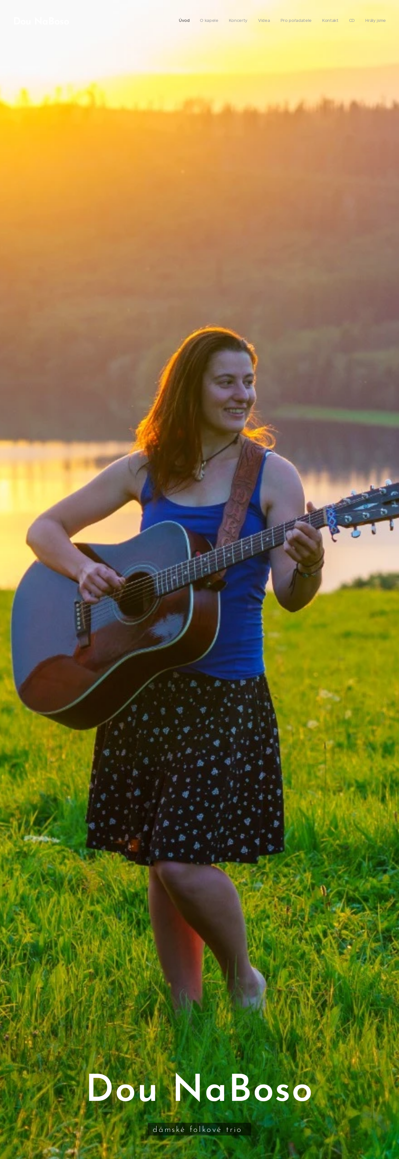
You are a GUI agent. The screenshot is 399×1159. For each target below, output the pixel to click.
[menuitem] (314, 21)
